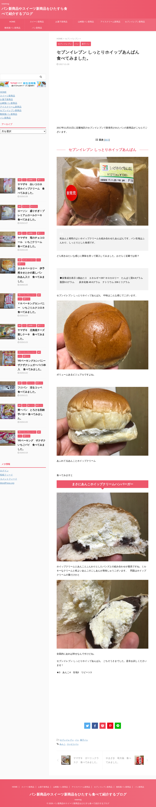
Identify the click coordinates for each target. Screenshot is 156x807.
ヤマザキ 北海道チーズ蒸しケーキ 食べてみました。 (31, 334)
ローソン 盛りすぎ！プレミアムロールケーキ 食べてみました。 (31, 215)
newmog (78, 799)
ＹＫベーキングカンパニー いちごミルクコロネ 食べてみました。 (32, 307)
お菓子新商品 (61, 22)
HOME (12, 22)
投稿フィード (6, 475)
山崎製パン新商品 (86, 22)
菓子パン (84, 740)
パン (77, 740)
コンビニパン (73, 744)
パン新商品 (37, 28)
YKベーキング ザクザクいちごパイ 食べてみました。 (31, 444)
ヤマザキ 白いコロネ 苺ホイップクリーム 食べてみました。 (31, 188)
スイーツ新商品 (37, 22)
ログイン (4, 470)
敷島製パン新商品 (12, 28)
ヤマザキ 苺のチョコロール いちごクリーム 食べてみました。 (31, 242)
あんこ (63, 744)
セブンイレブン (67, 740)
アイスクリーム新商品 (110, 22)
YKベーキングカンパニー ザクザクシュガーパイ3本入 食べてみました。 (33, 365)
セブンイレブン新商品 (135, 22)
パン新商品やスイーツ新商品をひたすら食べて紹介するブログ (78, 794)
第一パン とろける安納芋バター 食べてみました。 (31, 414)
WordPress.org (7, 483)
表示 (107, 140)
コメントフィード (8, 479)
